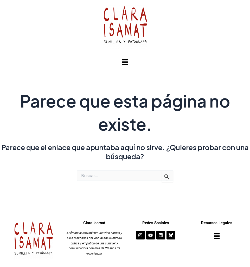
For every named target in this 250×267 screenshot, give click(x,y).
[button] (125, 62)
